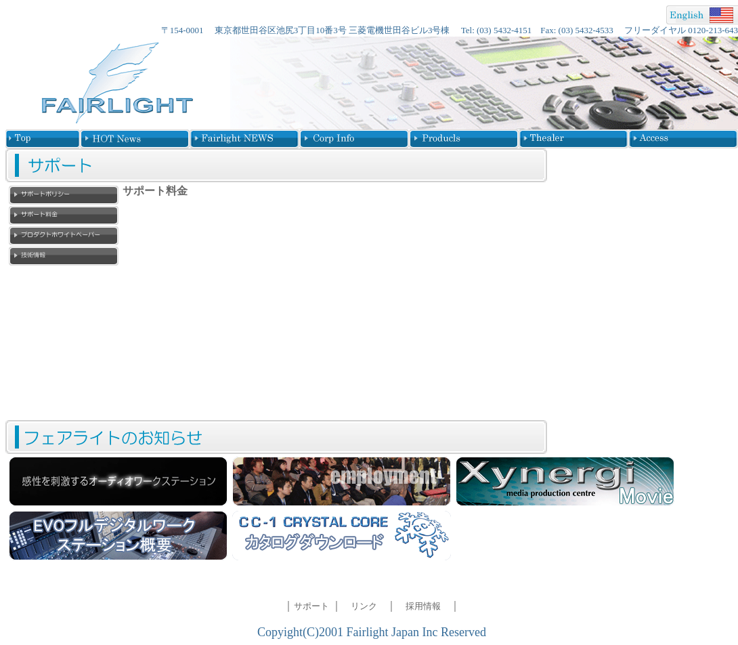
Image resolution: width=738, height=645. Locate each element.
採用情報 (423, 606)
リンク (364, 606)
